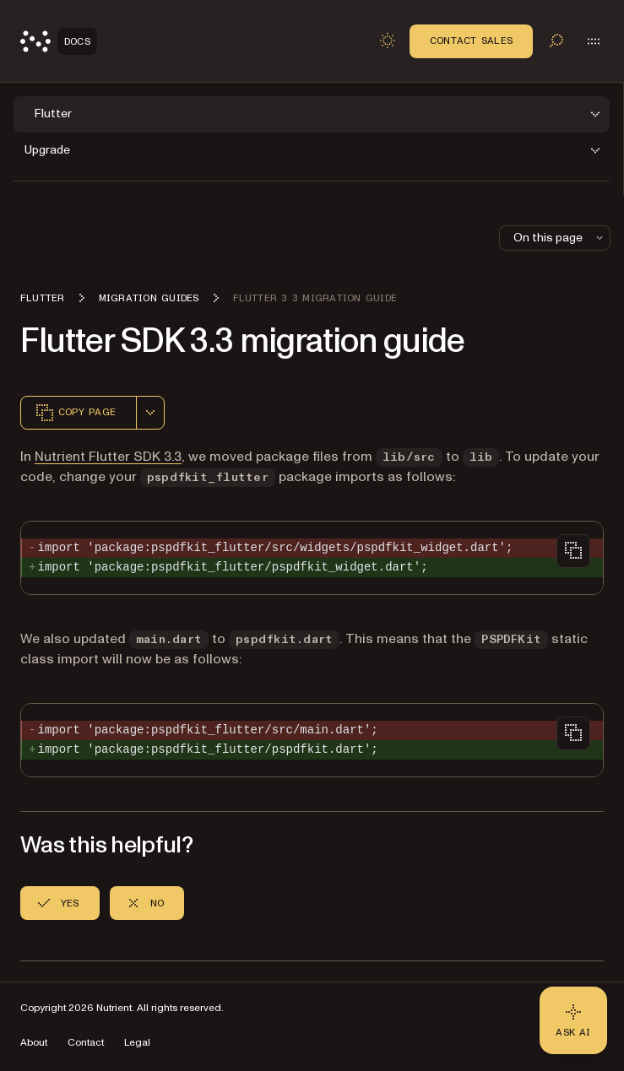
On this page (559, 238)
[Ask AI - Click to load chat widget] (573, 1020)
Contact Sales (471, 40)
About (33, 1043)
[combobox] (150, 413)
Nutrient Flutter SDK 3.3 (108, 456)
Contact (86, 1043)
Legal (137, 1043)
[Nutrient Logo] (58, 41)
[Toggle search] (556, 40)
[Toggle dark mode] (387, 40)
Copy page (75, 413)
